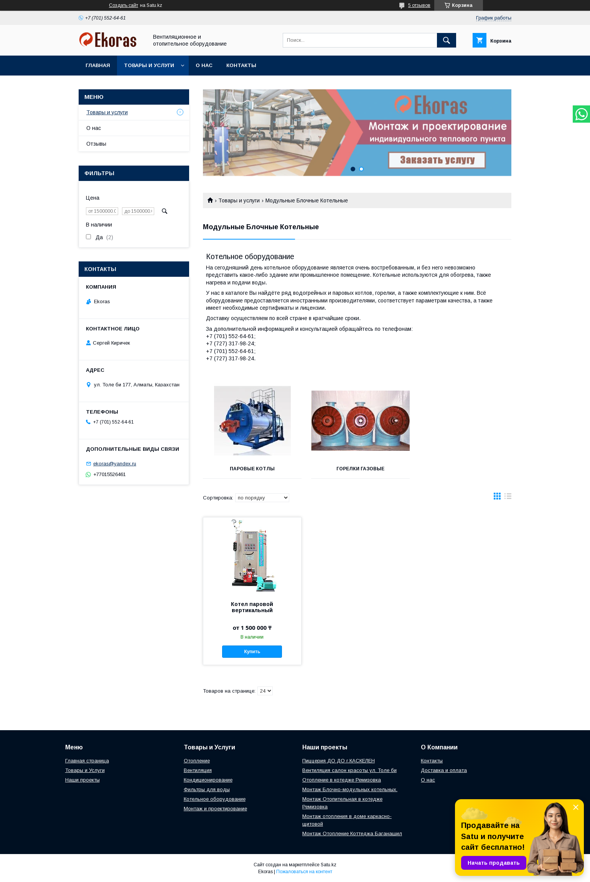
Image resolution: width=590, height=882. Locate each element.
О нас (204, 65)
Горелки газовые (357, 468)
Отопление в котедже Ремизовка (341, 780)
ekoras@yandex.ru (114, 463)
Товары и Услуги (85, 770)
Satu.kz (328, 864)
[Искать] (446, 40)
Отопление (197, 761)
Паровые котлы (251, 468)
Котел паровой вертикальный (252, 607)
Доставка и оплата (444, 770)
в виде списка (507, 498)
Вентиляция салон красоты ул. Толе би (349, 770)
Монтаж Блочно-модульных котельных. (349, 789)
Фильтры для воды (207, 789)
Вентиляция (198, 770)
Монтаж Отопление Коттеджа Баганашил (352, 833)
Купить (252, 651)
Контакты (241, 65)
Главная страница (87, 761)
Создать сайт (123, 5)
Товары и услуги (149, 65)
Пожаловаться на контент (304, 871)
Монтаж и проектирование (215, 808)
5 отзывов (419, 5)
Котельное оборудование (215, 799)
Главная (98, 65)
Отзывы (96, 144)
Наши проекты (82, 780)
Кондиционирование (208, 780)
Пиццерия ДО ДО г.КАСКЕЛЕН (338, 761)
